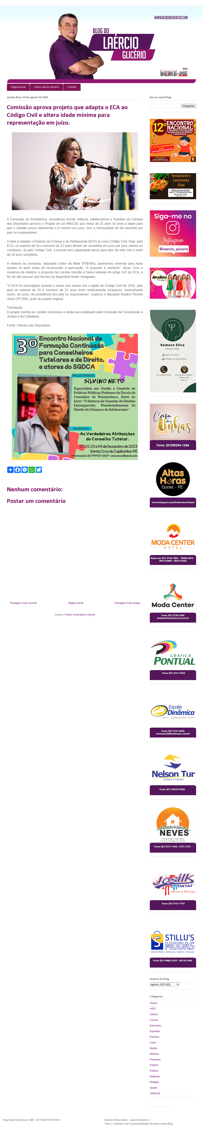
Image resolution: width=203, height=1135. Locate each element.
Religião (154, 1082)
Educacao (155, 1025)
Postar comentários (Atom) (80, 614)
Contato (71, 87)
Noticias (154, 1053)
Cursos (154, 1019)
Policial (154, 1065)
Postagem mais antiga (127, 602)
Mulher (154, 1048)
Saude (153, 1087)
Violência (155, 1093)
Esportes (155, 1031)
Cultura (154, 1014)
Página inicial (18, 87)
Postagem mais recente (23, 602)
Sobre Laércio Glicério (46, 87)
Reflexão (155, 1076)
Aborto (153, 1003)
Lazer (153, 1042)
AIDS (153, 1008)
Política (154, 1070)
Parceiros (155, 1059)
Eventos (154, 1036)
